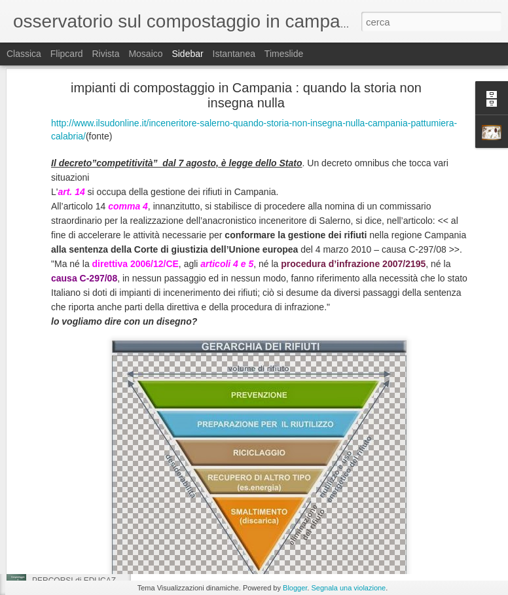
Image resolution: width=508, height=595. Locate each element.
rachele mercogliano (388, 489)
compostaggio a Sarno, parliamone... (96, 521)
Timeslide (283, 53)
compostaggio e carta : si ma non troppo (102, 462)
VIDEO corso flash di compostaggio (340, 506)
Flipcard (66, 53)
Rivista (105, 53)
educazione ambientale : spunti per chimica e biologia (125, 492)
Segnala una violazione (348, 588)
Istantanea (234, 53)
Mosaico (145, 53)
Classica (24, 53)
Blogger (295, 588)
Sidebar (187, 53)
